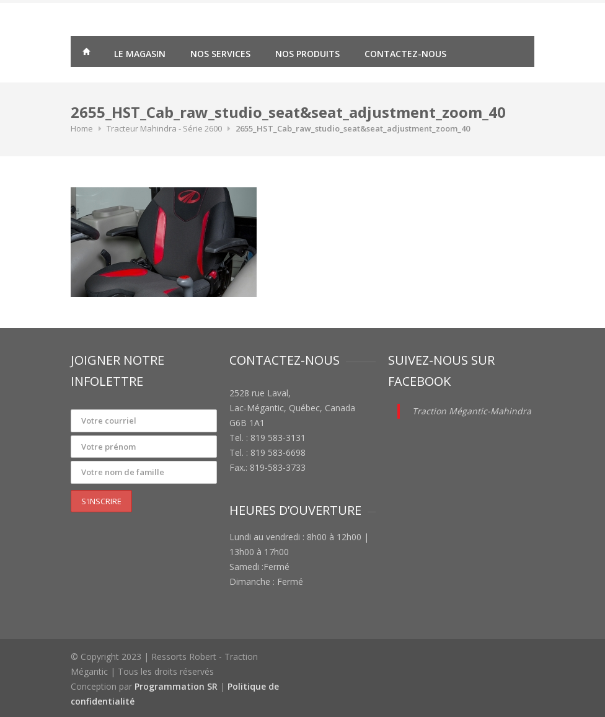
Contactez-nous (405, 54)
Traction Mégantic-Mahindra (471, 411)
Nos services (220, 54)
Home (82, 128)
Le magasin (140, 54)
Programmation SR (176, 686)
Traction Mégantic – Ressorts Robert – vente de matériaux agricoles (86, 53)
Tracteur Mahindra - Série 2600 (164, 128)
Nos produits (307, 54)
